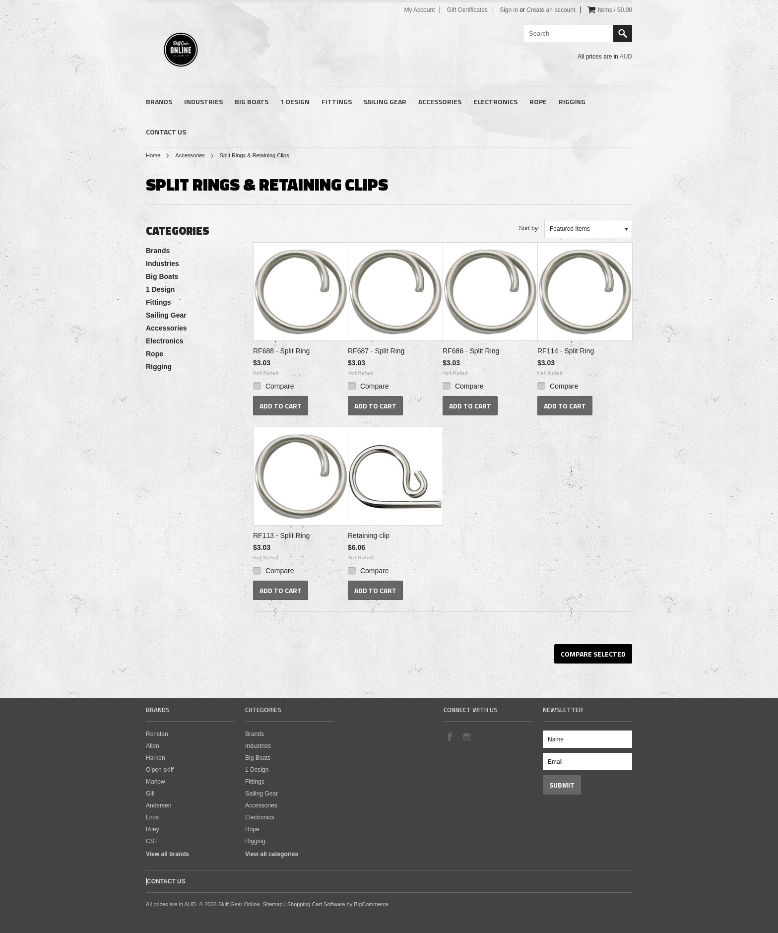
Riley (152, 829)
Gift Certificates (467, 9)
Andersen (158, 805)
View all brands (167, 854)
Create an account (550, 9)
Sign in (509, 9)
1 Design (295, 101)
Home (153, 155)
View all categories (271, 854)
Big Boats (251, 101)
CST (152, 841)
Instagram (466, 736)
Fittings (337, 101)
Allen (152, 745)
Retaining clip (368, 535)
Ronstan (157, 734)
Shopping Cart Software (316, 904)
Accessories (439, 101)
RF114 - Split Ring (565, 351)
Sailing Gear (384, 101)
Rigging (572, 101)
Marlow (155, 781)
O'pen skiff (160, 769)
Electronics (495, 101)
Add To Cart (280, 405)
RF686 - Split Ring (471, 351)
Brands (159, 101)
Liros (152, 817)
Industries (203, 101)
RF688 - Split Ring (281, 351)
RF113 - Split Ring (281, 535)
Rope (538, 101)
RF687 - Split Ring (376, 351)
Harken (155, 757)
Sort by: (529, 228)
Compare (279, 386)
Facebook (449, 736)
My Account (419, 9)
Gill (150, 793)
